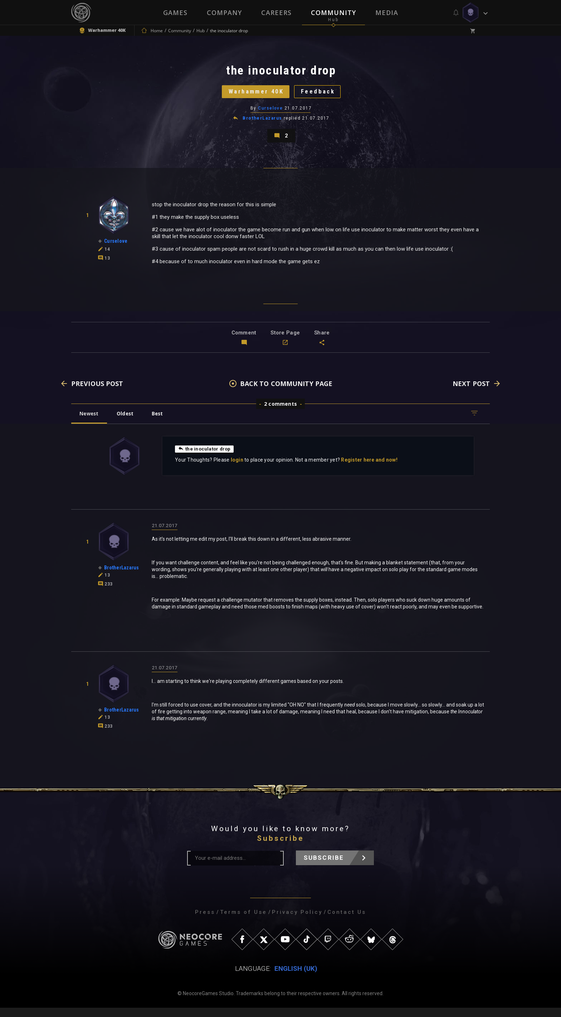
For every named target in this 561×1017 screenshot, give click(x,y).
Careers (276, 12)
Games (175, 12)
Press (205, 921)
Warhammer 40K (253, 94)
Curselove (270, 112)
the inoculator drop (205, 457)
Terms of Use (243, 921)
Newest (90, 422)
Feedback (321, 94)
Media (386, 12)
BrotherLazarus (262, 123)
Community (333, 12)
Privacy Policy (297, 921)
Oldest (128, 422)
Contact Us (346, 921)
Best (163, 422)
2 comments (280, 412)
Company (224, 12)
